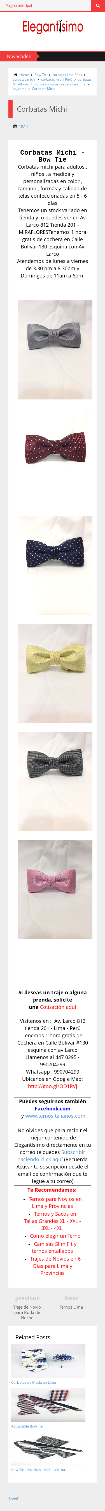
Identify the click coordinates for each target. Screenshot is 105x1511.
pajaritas (19, 88)
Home (24, 74)
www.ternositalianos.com (55, 1115)
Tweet (13, 1498)
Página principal (19, 5)
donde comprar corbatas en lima (59, 84)
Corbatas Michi (43, 88)
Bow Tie (40, 74)
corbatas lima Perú (67, 74)
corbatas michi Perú (56, 79)
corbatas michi (24, 79)
